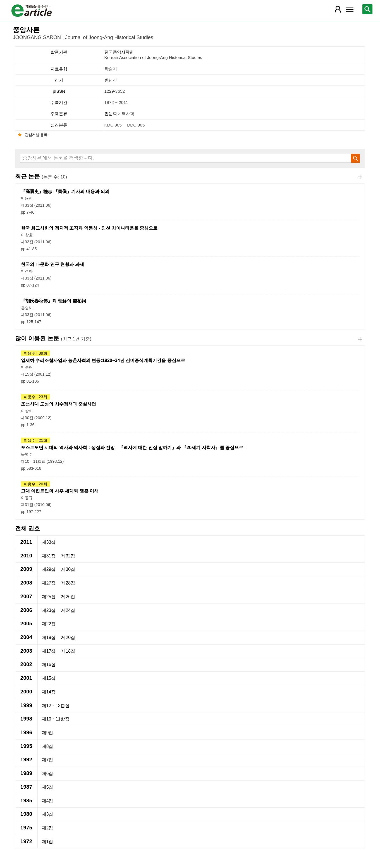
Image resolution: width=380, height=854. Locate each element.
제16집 (49, 664)
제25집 (49, 596)
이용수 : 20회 (35, 484)
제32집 (68, 556)
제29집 (49, 569)
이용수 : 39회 (35, 353)
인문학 (111, 113)
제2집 (47, 828)
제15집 (49, 678)
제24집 (68, 610)
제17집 (49, 651)
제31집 (49, 556)
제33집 (49, 542)
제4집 (47, 800)
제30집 (68, 569)
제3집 (47, 814)
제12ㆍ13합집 (56, 705)
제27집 (49, 583)
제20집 (68, 637)
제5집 (47, 787)
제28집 (68, 583)
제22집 (49, 623)
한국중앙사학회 (234, 55)
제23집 (49, 610)
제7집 (47, 759)
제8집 (47, 746)
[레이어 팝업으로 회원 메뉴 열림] (338, 9)
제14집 (49, 692)
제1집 (47, 841)
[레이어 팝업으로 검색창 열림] (367, 9)
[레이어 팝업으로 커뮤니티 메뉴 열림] (350, 9)
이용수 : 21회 (35, 440)
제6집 (47, 773)
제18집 (68, 651)
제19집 (49, 637)
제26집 (68, 596)
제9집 (47, 732)
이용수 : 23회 (35, 397)
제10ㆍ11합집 (56, 719)
